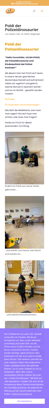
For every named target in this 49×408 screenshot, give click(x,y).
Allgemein (35, 34)
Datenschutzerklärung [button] (22, 394)
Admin (12, 34)
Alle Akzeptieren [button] (24, 401)
